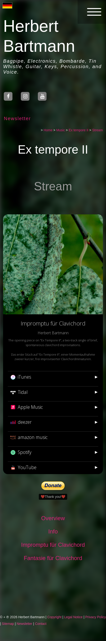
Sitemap (8, 624)
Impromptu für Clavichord (53, 545)
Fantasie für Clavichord (53, 558)
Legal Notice (73, 617)
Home (48, 130)
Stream (97, 130)
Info (53, 531)
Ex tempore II (78, 130)
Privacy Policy (95, 617)
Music (60, 130)
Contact (40, 624)
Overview (53, 518)
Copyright (54, 617)
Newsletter (17, 118)
